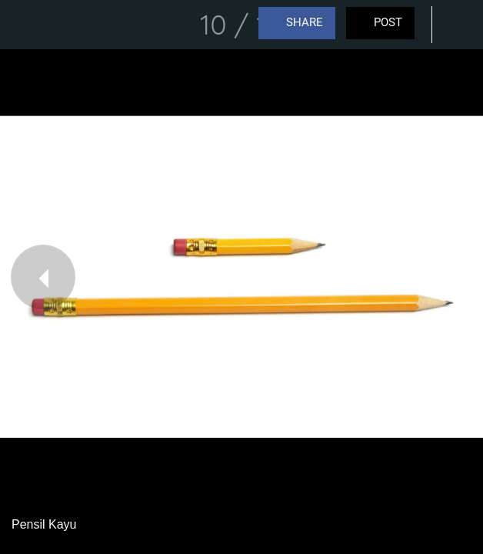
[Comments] (458, 24)
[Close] (24, 24)
